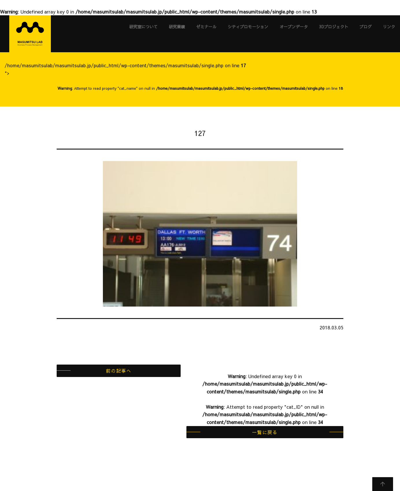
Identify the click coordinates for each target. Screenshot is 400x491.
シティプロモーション (248, 26)
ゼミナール (206, 26)
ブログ (366, 26)
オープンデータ (293, 26)
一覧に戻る (264, 432)
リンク (389, 26)
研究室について (143, 26)
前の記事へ (118, 370)
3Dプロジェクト (333, 26)
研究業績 (177, 26)
